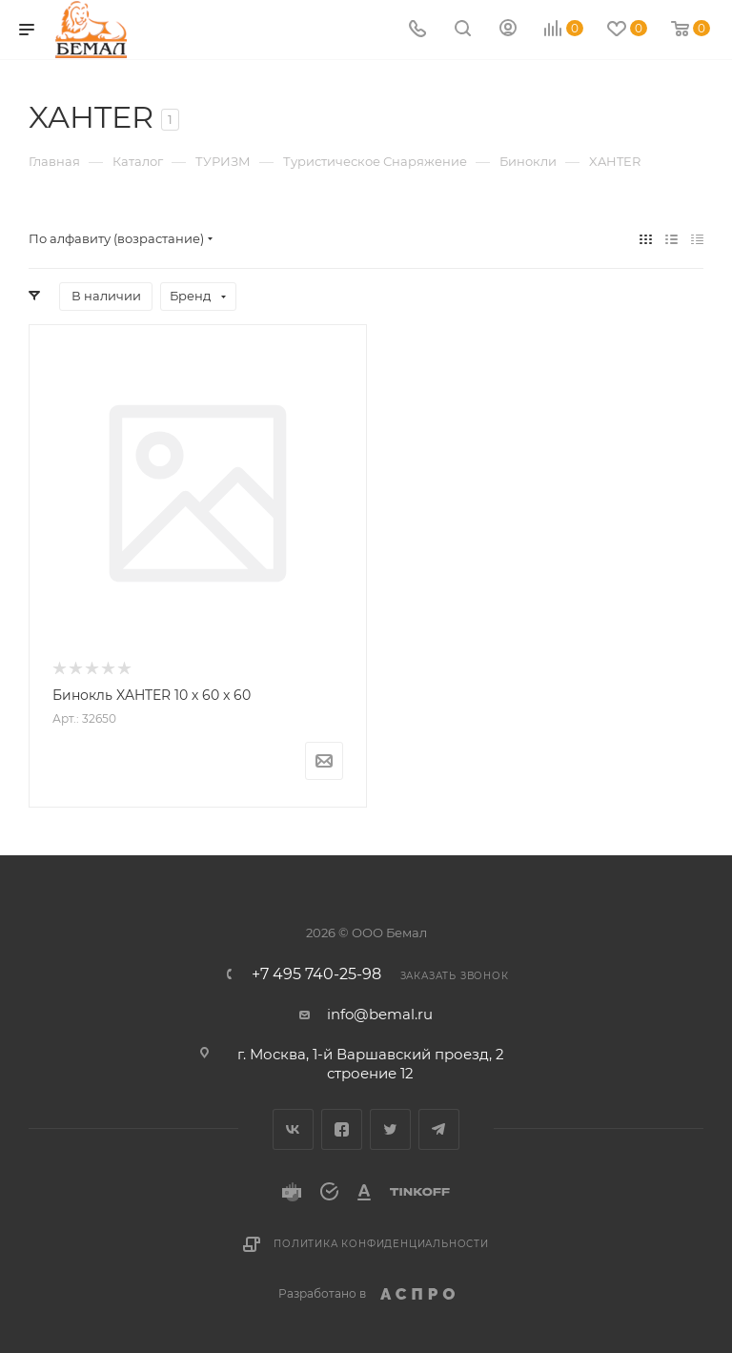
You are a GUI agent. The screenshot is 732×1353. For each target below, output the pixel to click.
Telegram (438, 1129)
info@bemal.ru (380, 1014)
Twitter (390, 1129)
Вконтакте (293, 1129)
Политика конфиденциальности (381, 1244)
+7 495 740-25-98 (316, 974)
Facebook (341, 1129)
